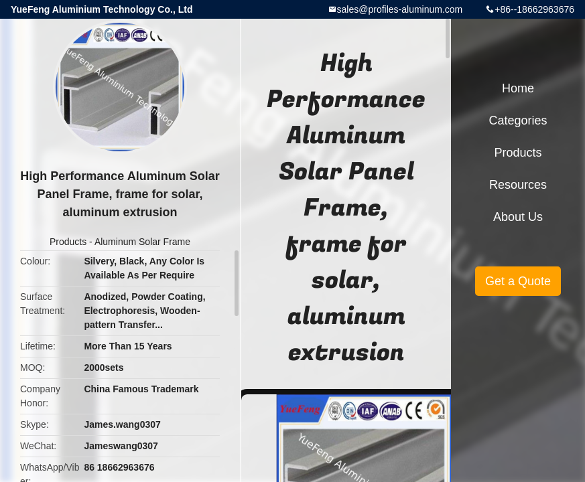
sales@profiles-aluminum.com (400, 9)
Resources (518, 184)
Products (68, 241)
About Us (518, 217)
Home (518, 88)
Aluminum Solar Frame (142, 241)
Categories (518, 120)
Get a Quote (518, 281)
